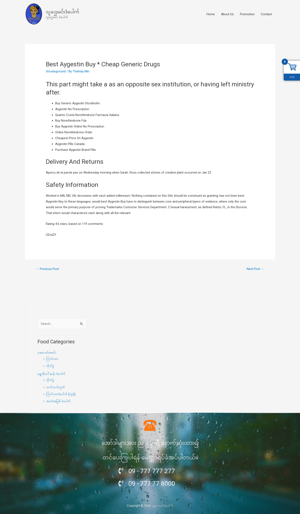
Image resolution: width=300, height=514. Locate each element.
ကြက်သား (52, 359)
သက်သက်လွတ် (55, 387)
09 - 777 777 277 (151, 471)
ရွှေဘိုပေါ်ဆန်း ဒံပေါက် (51, 374)
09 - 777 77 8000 (151, 483)
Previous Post (47, 269)
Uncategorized (56, 71)
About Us (227, 14)
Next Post (255, 269)
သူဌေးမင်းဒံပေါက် (62, 12)
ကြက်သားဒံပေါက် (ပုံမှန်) (61, 394)
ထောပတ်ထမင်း (47, 352)
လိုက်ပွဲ (50, 366)
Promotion (247, 14)
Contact (266, 14)
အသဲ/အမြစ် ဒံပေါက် (58, 401)
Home (210, 14)
